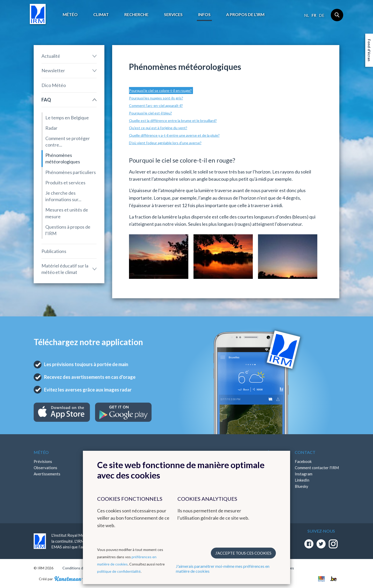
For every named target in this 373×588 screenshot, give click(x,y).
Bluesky (301, 486)
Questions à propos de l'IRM (67, 230)
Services (173, 14)
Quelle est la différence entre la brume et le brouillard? (173, 120)
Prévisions (43, 461)
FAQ (46, 100)
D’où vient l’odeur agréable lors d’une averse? (165, 143)
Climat (101, 14)
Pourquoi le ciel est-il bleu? (150, 113)
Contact (305, 452)
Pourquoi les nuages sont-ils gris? (156, 98)
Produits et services (65, 182)
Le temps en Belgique (67, 117)
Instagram (303, 473)
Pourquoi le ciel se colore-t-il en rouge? (160, 90)
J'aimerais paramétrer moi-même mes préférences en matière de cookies (222, 569)
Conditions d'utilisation (81, 568)
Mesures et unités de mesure (66, 213)
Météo (70, 14)
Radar (51, 128)
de (321, 15)
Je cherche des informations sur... (63, 196)
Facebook (303, 461)
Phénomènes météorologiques (62, 158)
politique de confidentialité (119, 571)
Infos (204, 14)
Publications (53, 251)
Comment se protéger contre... (67, 141)
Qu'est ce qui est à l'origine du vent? (158, 128)
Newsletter (53, 70)
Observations (45, 467)
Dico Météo (53, 85)
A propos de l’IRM (245, 14)
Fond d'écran (369, 50)
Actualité (50, 56)
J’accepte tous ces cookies (243, 553)
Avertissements (47, 473)
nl (306, 15)
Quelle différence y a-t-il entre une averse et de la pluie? (174, 135)
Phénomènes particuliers (70, 172)
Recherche (136, 14)
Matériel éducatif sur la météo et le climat (64, 269)
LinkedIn (302, 480)
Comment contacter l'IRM (317, 467)
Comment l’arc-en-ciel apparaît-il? (156, 105)
